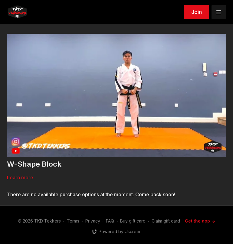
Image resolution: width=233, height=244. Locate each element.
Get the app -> (200, 220)
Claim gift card (166, 220)
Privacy (92, 220)
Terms (73, 220)
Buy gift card (133, 220)
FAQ (110, 220)
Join (196, 12)
